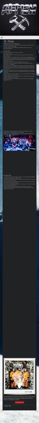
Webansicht (34, 412)
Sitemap (12, 411)
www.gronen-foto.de (19, 402)
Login (35, 411)
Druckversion (6, 411)
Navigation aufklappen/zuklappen (19, 37)
